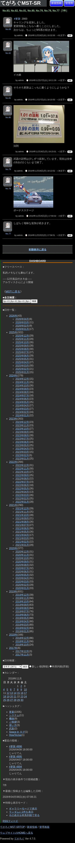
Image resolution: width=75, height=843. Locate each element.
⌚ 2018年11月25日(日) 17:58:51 (40, 235)
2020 (13, 548)
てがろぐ (19, 838)
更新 (11, 712)
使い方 (13, 725)
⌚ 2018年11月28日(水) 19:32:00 (40, 35)
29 (18, 700)
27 (11, 700)
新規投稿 (56, 3)
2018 (13, 634)
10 (25, 689)
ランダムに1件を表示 (21, 812)
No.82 (8, 53)
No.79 (8, 169)
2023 (13, 418)
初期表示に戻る (37, 249)
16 (21, 693)
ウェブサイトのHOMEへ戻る (16, 832)
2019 (13, 591)
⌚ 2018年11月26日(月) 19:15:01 (41, 151)
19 (8, 696)
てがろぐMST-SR (21, 3)
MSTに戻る (13, 291)
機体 (11, 718)
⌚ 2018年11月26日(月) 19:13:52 (40, 171)
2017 (13, 648)
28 (15, 700)
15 (18, 693)
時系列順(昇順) (59, 666)
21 (15, 696)
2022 (13, 462)
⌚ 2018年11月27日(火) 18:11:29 (41, 80)
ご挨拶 (13, 722)
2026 (13, 315)
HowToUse (15, 735)
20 (11, 696)
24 (25, 696)
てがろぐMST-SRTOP (12, 827)
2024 (13, 375)
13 (11, 693)
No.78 (8, 188)
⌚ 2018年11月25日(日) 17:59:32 (41, 216)
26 (8, 700)
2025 (13, 332)
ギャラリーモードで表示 (23, 808)
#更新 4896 (15, 746)
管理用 (69, 3)
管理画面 (44, 827)
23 (21, 696)
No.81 (8, 98)
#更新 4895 (15, 756)
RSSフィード (10, 821)
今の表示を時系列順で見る (24, 815)
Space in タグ (17, 732)
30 (21, 700)
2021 (13, 505)
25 (4, 700)
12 (8, 693)
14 (15, 693)
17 (25, 693)
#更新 (17, 18)
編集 (70, 35)
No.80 (8, 117)
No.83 (8, 29)
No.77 (8, 233)
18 (4, 696)
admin (20, 35)
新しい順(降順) (39, 666)
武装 (11, 728)
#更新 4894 (15, 766)
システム (14, 715)
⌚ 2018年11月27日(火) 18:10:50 (40, 99)
